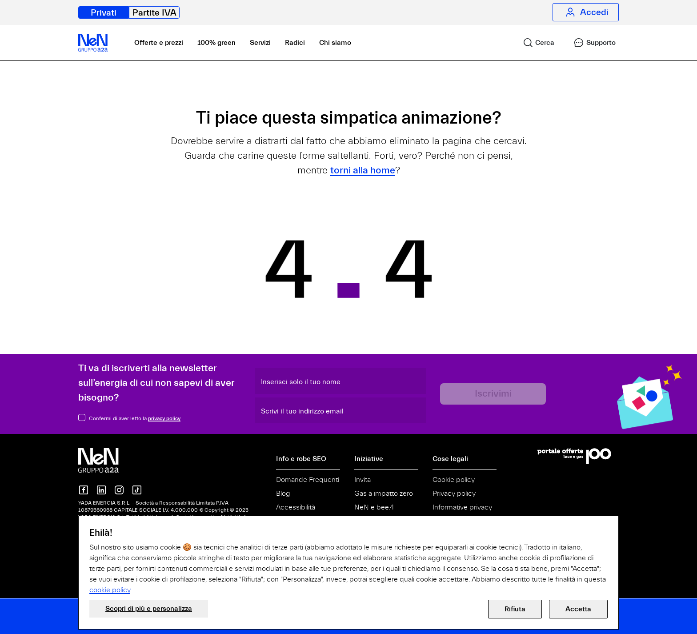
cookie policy (109, 590)
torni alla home (362, 170)
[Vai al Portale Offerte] (578, 456)
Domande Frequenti (307, 480)
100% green (216, 43)
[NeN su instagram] (119, 490)
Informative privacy (462, 507)
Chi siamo (335, 43)
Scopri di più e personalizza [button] (148, 609)
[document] (348, 561)
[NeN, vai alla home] (93, 43)
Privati (103, 13)
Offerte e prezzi (158, 43)
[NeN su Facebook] (83, 490)
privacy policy (164, 418)
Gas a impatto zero (383, 494)
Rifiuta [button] (515, 609)
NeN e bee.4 (374, 507)
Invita (362, 480)
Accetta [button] (578, 609)
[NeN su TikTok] (137, 490)
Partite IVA (154, 13)
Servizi (260, 43)
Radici (295, 43)
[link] (535, 42)
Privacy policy (454, 494)
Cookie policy (454, 480)
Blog (283, 494)
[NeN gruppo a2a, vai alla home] (107, 460)
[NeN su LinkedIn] (101, 490)
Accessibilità (295, 507)
